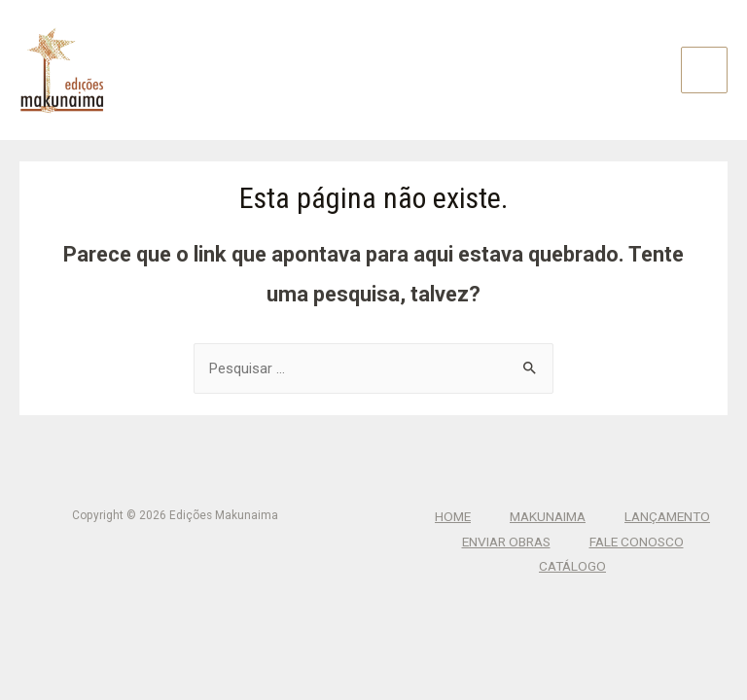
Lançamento (667, 516)
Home (453, 516)
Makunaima (548, 516)
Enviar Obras (506, 541)
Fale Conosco (636, 541)
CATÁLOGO (572, 566)
